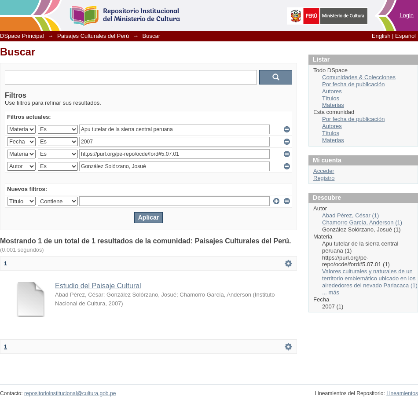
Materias (333, 105)
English (381, 36)
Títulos (330, 98)
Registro (323, 178)
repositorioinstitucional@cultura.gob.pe (70, 393)
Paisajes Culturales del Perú (93, 36)
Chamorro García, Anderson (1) (362, 222)
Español (405, 36)
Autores (332, 91)
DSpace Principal (22, 36)
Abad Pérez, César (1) (350, 215)
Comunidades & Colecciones (359, 77)
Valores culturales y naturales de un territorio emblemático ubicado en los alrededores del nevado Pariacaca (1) (370, 278)
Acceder (323, 171)
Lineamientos (402, 393)
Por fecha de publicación (353, 84)
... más (330, 292)
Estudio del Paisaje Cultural (98, 286)
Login (407, 15)
